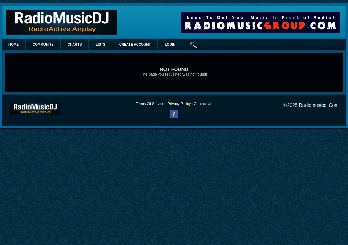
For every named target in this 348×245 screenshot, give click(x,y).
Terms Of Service (150, 104)
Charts (75, 44)
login (169, 44)
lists (100, 44)
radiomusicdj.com (319, 105)
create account (135, 44)
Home (13, 44)
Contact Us (203, 104)
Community (43, 44)
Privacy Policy (179, 104)
